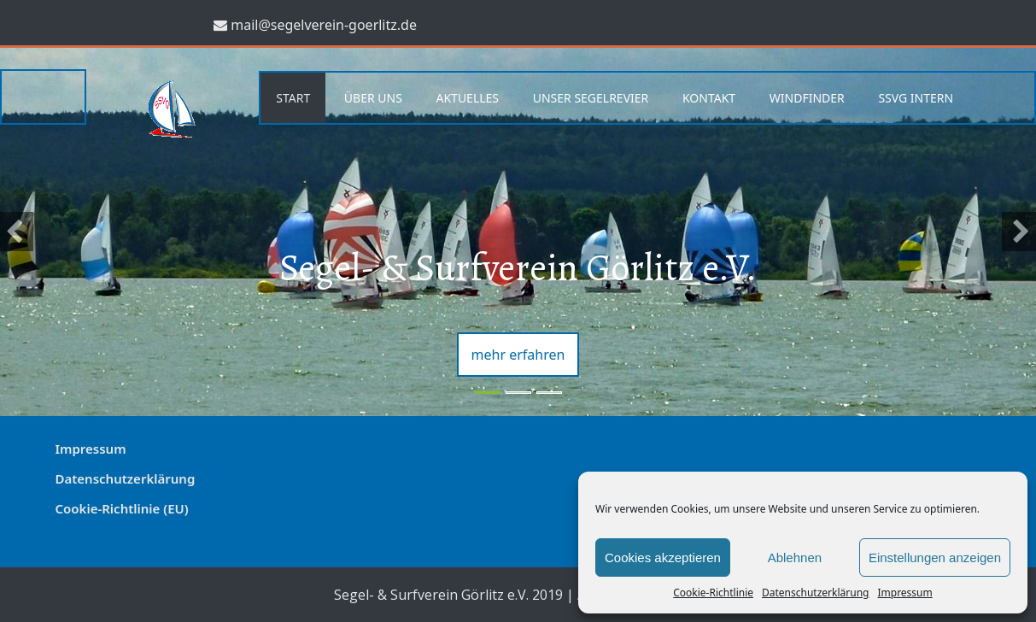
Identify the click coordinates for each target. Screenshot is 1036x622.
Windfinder (807, 98)
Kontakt (708, 98)
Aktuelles (467, 98)
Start (293, 98)
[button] (16, 232)
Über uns (373, 98)
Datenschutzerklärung (815, 592)
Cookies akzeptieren (663, 557)
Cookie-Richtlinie (713, 592)
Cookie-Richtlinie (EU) (122, 508)
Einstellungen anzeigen (935, 557)
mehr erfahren (518, 354)
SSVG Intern (915, 98)
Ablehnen (795, 557)
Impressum (904, 592)
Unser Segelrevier (591, 98)
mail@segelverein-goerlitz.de (324, 24)
